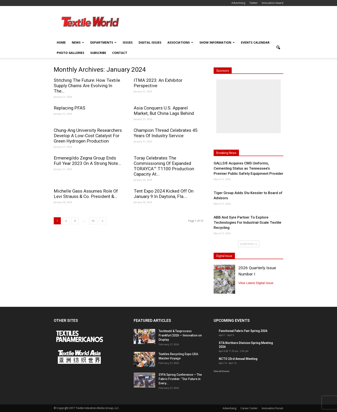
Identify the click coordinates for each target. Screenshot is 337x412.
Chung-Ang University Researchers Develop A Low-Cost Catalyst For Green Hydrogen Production (88, 136)
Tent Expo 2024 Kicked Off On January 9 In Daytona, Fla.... (163, 194)
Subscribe (98, 53)
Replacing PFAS (69, 108)
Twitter (253, 3)
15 (93, 221)
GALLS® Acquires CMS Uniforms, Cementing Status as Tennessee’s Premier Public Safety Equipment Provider (248, 168)
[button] (278, 48)
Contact (119, 53)
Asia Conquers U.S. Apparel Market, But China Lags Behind (164, 110)
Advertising (238, 3)
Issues (128, 42)
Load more (248, 244)
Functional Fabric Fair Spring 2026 (243, 331)
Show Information (217, 42)
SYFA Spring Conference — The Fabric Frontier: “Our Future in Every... (180, 379)
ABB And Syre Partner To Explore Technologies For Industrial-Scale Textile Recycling (247, 222)
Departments (103, 42)
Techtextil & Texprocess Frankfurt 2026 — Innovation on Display (180, 335)
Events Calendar (255, 42)
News (78, 42)
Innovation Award (272, 3)
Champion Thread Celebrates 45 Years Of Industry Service (166, 133)
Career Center (249, 408)
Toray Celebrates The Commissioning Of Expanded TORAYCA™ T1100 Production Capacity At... (164, 166)
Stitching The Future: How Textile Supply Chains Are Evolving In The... (87, 86)
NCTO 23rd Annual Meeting (238, 358)
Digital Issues (150, 42)
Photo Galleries (70, 53)
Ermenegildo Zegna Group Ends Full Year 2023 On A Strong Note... (87, 160)
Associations (180, 42)
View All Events (221, 371)
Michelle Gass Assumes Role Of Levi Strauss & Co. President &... (86, 194)
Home (61, 42)
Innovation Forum (272, 408)
